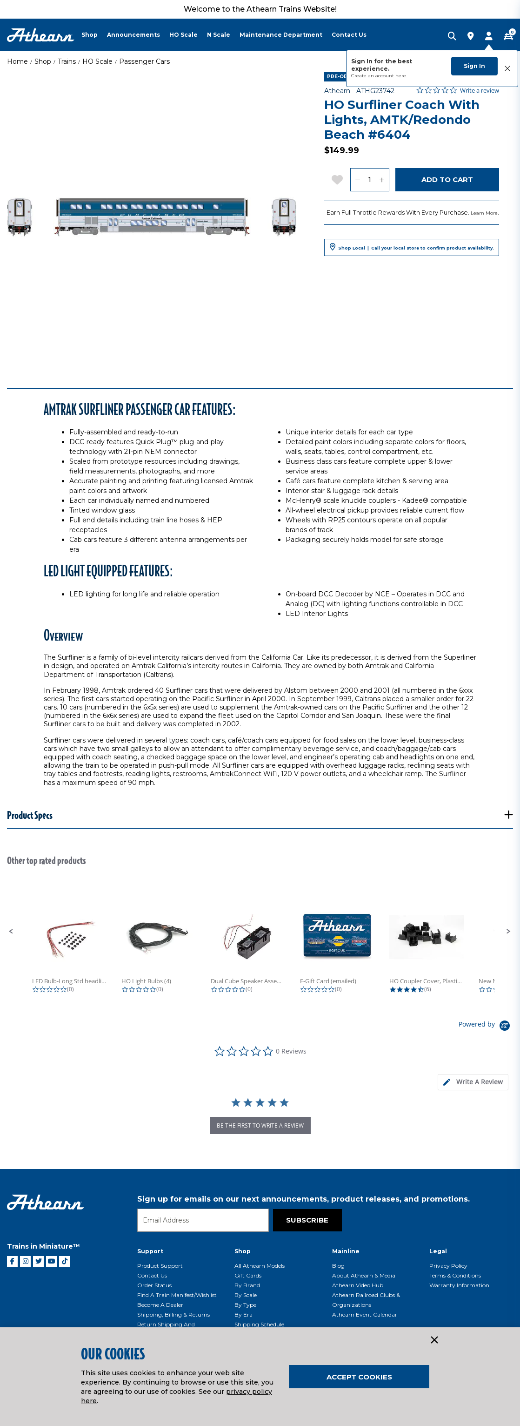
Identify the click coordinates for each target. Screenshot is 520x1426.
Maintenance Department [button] (281, 34)
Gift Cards (247, 1275)
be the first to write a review (260, 1125)
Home (17, 61)
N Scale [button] (218, 34)
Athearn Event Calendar (364, 1314)
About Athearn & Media (363, 1275)
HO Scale (97, 61)
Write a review (479, 91)
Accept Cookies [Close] (359, 1376)
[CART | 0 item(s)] (508, 37)
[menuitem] (94, 34)
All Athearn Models (259, 1265)
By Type (245, 1304)
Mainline (346, 1251)
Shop (42, 61)
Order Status (154, 1285)
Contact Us (152, 1275)
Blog (338, 1265)
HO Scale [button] (183, 34)
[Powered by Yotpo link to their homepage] (486, 1026)
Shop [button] (89, 34)
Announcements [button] (133, 34)
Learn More (484, 213)
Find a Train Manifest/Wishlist (177, 1294)
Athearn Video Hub (357, 1285)
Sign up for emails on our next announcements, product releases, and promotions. (303, 1199)
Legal (438, 1251)
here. (401, 76)
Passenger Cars (144, 61)
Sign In (474, 65)
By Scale (245, 1294)
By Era (243, 1314)
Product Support (160, 1265)
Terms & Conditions (455, 1275)
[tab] (473, 1082)
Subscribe (307, 1220)
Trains (67, 61)
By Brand (247, 1285)
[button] (11, 931)
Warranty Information (459, 1285)
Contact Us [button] (349, 34)
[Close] (434, 1340)
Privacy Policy (448, 1265)
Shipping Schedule (259, 1324)
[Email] (203, 1220)
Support (150, 1251)
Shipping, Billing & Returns (173, 1314)
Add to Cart (447, 179)
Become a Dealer (160, 1304)
